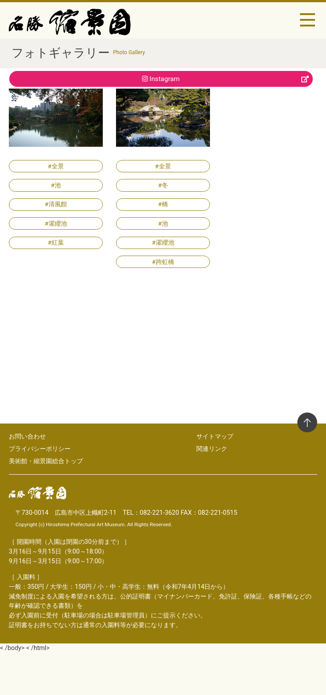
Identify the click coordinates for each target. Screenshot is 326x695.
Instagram (225, 79)
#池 (55, 185)
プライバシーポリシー (40, 448)
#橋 (163, 204)
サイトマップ (214, 436)
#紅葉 (56, 242)
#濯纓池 (56, 223)
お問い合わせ (27, 436)
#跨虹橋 (163, 261)
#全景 (56, 166)
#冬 (163, 185)
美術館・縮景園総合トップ (46, 461)
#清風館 (56, 204)
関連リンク (211, 448)
